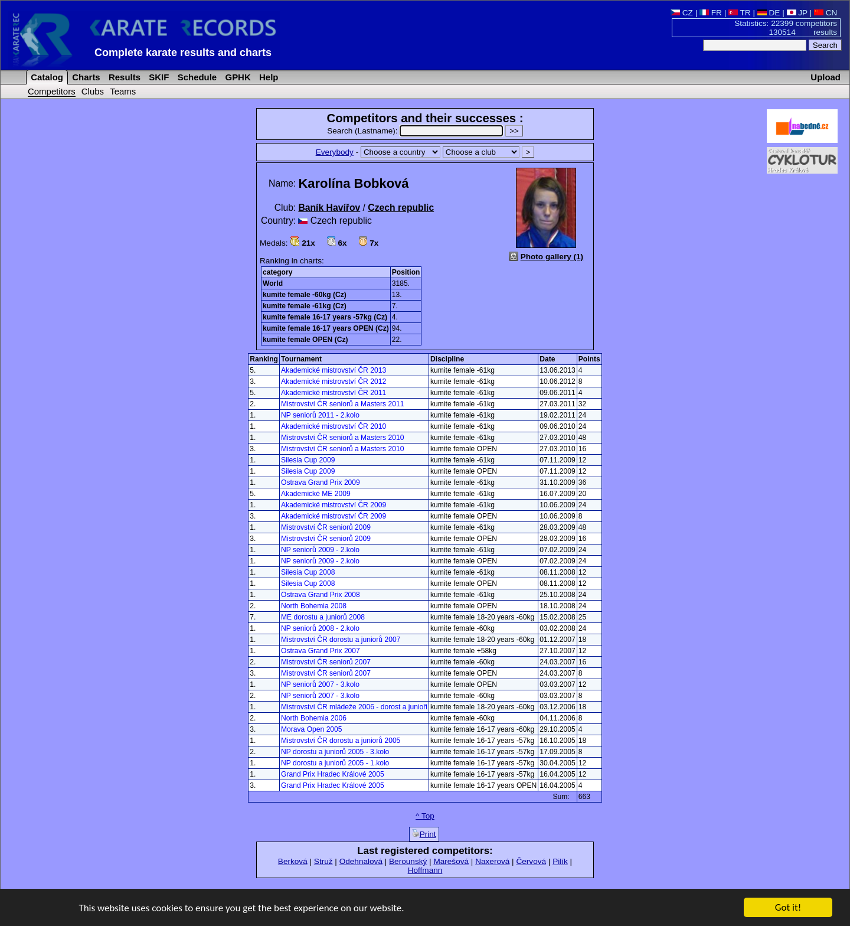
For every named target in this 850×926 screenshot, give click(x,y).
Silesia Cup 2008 (308, 572)
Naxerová (492, 861)
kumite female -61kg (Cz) (304, 306)
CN (825, 12)
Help (268, 77)
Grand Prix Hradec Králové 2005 (332, 774)
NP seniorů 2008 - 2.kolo (320, 628)
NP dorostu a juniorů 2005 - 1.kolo (335, 763)
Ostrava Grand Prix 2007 (320, 651)
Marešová (451, 861)
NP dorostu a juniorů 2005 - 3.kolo (335, 752)
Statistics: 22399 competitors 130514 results (785, 28)
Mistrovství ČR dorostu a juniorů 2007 (340, 639)
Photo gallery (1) (552, 256)
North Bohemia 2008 (313, 606)
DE (768, 12)
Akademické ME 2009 (316, 494)
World (273, 283)
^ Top (425, 815)
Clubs (92, 91)
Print (424, 834)
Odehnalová (360, 861)
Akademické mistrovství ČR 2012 (333, 381)
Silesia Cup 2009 (308, 460)
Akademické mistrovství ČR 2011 (333, 393)
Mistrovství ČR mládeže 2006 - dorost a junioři (354, 707)
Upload (825, 77)
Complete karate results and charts (183, 52)
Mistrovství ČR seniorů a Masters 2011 (342, 404)
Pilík (560, 861)
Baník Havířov (329, 208)
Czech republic (401, 208)
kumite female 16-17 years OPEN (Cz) (326, 328)
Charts (85, 77)
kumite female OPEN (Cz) (305, 339)
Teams (123, 91)
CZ (682, 12)
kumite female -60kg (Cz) (304, 295)
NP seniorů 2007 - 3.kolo (320, 684)
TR (739, 12)
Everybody (335, 152)
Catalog (45, 77)
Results (123, 77)
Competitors (52, 91)
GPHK (236, 77)
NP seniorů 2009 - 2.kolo (320, 550)
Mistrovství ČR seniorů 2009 (326, 527)
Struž (323, 861)
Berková (293, 861)
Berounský (408, 861)
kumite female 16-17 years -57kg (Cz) (325, 317)
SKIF (157, 77)
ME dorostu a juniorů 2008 (323, 617)
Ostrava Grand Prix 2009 (320, 482)
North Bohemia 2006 (313, 718)
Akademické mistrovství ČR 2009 (333, 505)
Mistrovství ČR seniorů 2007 (326, 662)
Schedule (196, 77)
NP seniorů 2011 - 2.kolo (320, 415)
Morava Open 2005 (311, 729)
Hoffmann (425, 870)
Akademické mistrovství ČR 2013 (333, 370)
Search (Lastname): (416, 130)
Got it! (788, 908)
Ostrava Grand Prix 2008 (320, 595)
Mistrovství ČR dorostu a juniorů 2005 (340, 740)
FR (710, 12)
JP (797, 12)
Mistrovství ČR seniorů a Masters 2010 (342, 437)
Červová (531, 861)
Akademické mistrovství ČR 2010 (333, 426)
